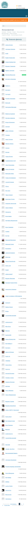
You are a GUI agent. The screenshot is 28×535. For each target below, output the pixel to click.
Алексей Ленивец (10, 253)
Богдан (7, 235)
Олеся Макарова (9, 473)
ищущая (7, 386)
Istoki (6, 53)
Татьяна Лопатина (10, 98)
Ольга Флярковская (10, 394)
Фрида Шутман (9, 352)
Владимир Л (8, 343)
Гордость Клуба (6, 35)
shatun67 (7, 302)
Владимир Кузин (10, 421)
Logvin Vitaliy (9, 486)
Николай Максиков (10, 240)
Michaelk (7, 103)
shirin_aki (8, 265)
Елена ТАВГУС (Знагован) (12, 410)
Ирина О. (7, 85)
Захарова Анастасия (10, 203)
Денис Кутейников (10, 178)
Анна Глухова (9, 139)
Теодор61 (7, 94)
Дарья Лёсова (9, 156)
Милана (7, 330)
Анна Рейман (9, 207)
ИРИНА (7, 481)
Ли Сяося (7, 190)
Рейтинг (9, 32)
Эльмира (7, 360)
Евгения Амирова (10, 118)
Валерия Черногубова (11, 282)
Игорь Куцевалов (10, 122)
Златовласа (8, 499)
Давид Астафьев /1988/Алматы (13, 296)
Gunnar (7, 148)
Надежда (7, 90)
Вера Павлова (9, 425)
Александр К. (9, 322)
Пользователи (20, 32)
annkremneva (9, 433)
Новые (14, 32)
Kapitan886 (8, 335)
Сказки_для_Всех (9, 449)
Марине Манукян (10, 278)
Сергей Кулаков (9, 182)
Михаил (7, 429)
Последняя (7, 505)
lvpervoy (7, 369)
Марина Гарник (9, 401)
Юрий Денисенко (10, 57)
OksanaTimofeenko (10, 261)
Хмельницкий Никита (11, 453)
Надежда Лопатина (10, 79)
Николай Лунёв (9, 244)
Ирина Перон (9, 307)
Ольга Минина (9, 390)
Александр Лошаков (10, 289)
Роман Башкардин (10, 62)
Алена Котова (9, 45)
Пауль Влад (8, 416)
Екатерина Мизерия (10, 107)
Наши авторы (13, 33)
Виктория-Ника (9, 173)
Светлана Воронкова (10, 460)
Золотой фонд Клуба (16, 35)
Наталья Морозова (10, 75)
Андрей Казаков (9, 373)
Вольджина (8, 216)
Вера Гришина (9, 227)
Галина (7, 231)
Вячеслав (7, 257)
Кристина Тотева (10, 199)
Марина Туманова (10, 66)
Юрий (7, 270)
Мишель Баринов (10, 113)
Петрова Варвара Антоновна (13, 466)
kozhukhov (8, 248)
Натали (7, 152)
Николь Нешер (9, 143)
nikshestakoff (8, 274)
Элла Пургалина (9, 165)
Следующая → (13, 504)
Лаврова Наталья (9, 382)
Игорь (7, 311)
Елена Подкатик (9, 169)
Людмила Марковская (11, 220)
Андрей (7, 126)
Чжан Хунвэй (9, 195)
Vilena (7, 186)
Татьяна (7, 135)
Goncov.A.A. (8, 490)
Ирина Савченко (9, 70)
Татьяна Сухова (9, 377)
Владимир (8, 477)
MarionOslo (8, 494)
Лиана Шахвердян (10, 339)
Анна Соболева (9, 131)
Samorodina (8, 365)
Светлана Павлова (10, 49)
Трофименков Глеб (10, 160)
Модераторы (5, 33)
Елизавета (8, 212)
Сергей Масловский (10, 315)
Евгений (7, 444)
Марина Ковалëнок (10, 405)
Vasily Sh (7, 356)
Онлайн (4, 32)
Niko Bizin (8, 326)
